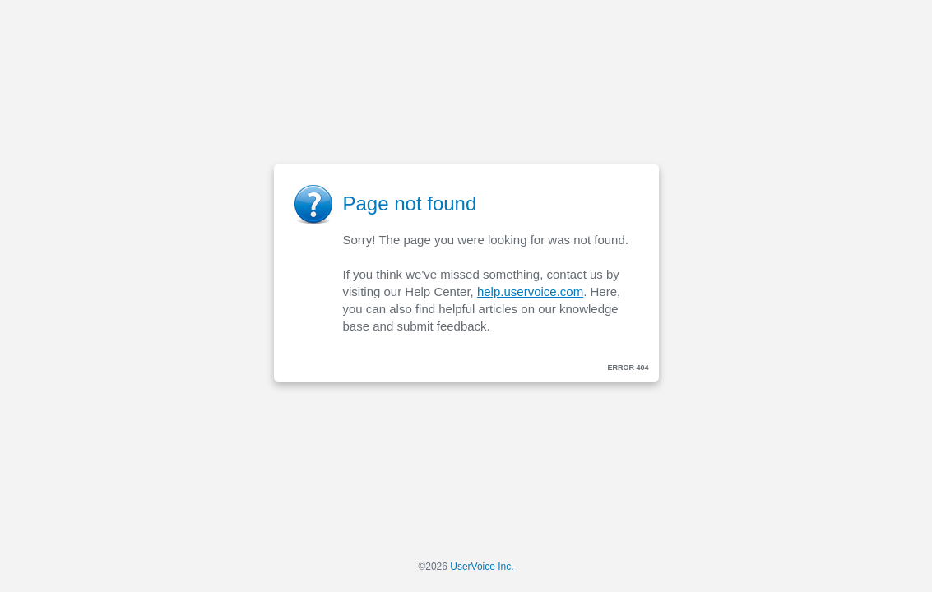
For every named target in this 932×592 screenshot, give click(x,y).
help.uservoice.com (530, 291)
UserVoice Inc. (481, 566)
